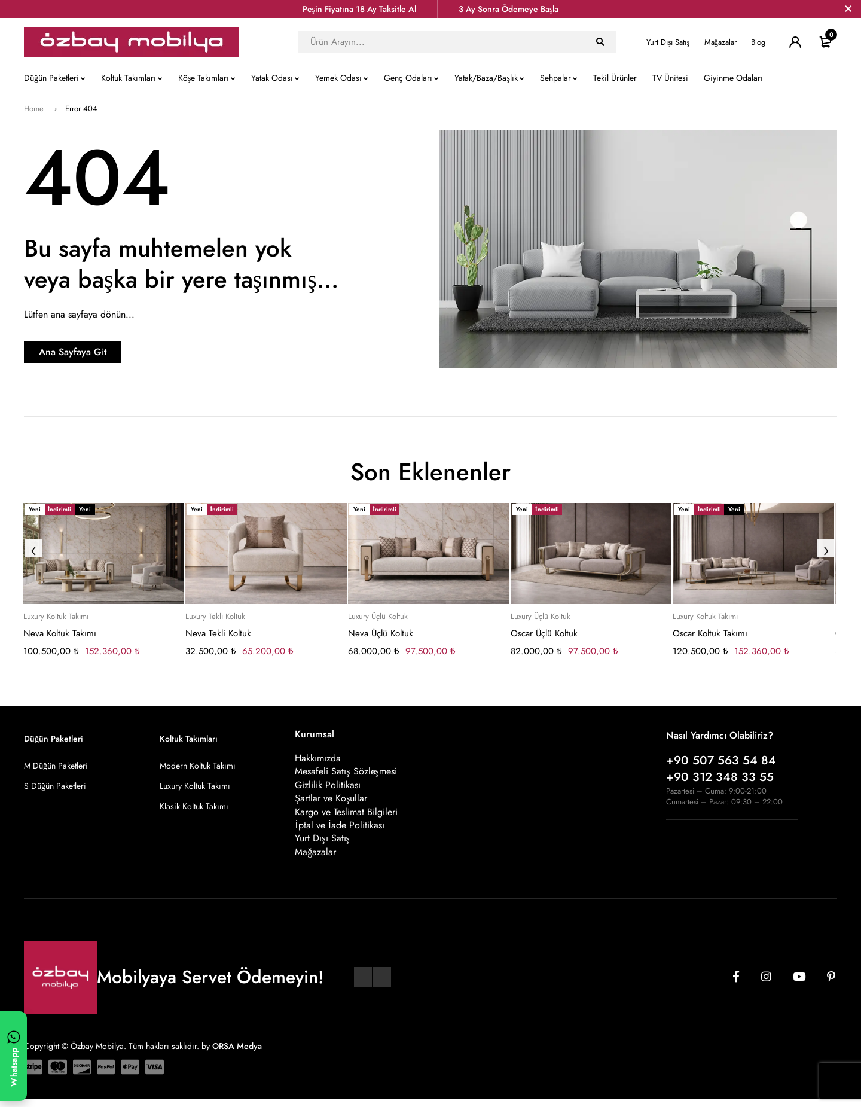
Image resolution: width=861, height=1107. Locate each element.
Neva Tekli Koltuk (218, 633)
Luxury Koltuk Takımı (55, 616)
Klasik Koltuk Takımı (194, 806)
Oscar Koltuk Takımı (710, 633)
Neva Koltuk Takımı (59, 633)
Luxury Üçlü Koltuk (378, 616)
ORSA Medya (237, 1054)
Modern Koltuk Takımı (198, 765)
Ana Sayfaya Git (99, 352)
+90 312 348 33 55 (720, 777)
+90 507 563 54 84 (721, 760)
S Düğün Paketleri (55, 786)
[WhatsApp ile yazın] (13, 1056)
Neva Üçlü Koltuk (380, 633)
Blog (758, 42)
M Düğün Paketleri (56, 765)
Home (34, 108)
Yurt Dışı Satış (667, 42)
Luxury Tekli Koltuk (215, 616)
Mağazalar (720, 42)
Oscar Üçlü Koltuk (544, 633)
